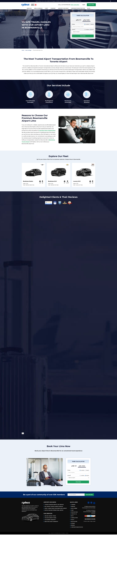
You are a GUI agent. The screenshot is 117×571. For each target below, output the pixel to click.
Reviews (73, 525)
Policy (72, 519)
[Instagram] (88, 503)
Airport (92, 24)
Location (87, 24)
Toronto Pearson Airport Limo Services (54, 504)
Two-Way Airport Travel (50, 517)
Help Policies (74, 521)
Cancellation (74, 517)
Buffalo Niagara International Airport (54, 510)
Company (53, 8)
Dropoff (73, 29)
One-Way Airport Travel (50, 515)
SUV (78, 20)
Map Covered (74, 508)
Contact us (74, 513)
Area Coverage (38, 8)
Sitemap (73, 523)
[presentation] (22, 433)
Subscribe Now (89, 494)
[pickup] (83, 26)
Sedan (86, 20)
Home (23, 50)
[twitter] (94, 503)
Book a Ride (91, 4)
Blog (88, 8)
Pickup (73, 24)
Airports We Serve (63, 8)
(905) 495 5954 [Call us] (75, 4)
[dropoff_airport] (83, 32)
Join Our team (74, 512)
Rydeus (63, 533)
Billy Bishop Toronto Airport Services (54, 506)
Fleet (46, 8)
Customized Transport (50, 519)
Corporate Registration (78, 8)
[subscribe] (81, 494)
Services (29, 8)
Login (83, 4)
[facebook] (91, 503)
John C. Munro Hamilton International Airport (56, 508)
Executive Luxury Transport (51, 521)
